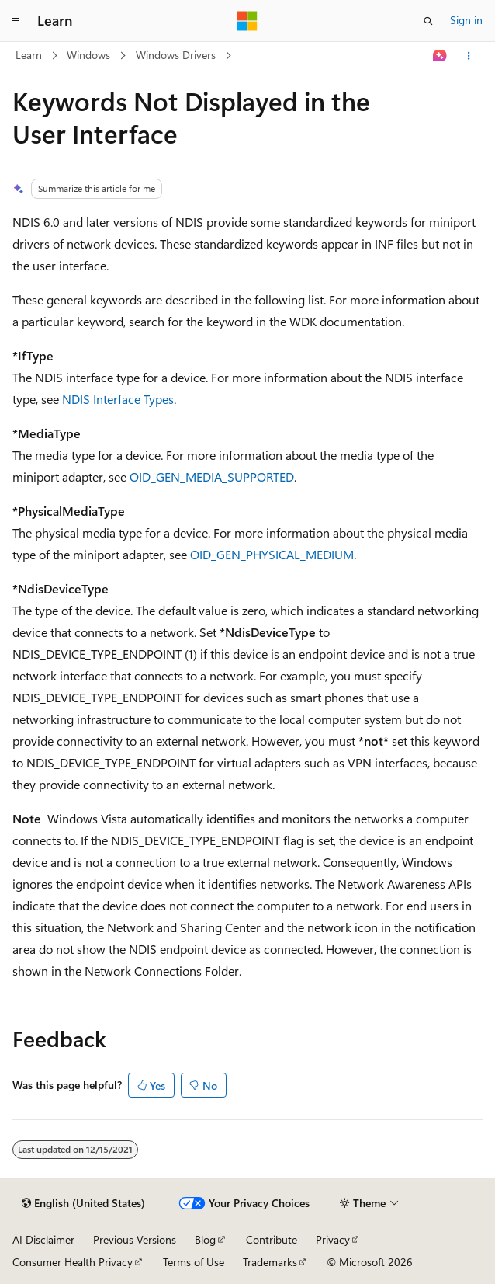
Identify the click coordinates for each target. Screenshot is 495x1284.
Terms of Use (193, 1261)
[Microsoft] (247, 21)
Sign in (466, 19)
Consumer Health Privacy (72, 1261)
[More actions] (469, 55)
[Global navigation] (15, 21)
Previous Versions (134, 1239)
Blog (205, 1239)
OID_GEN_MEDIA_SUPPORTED (212, 476)
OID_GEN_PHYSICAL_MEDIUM (272, 554)
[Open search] (428, 21)
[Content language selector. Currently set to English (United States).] (83, 1203)
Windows (88, 54)
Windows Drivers (176, 54)
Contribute (271, 1239)
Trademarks (270, 1261)
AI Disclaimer (43, 1239)
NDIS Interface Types (118, 399)
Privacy (333, 1239)
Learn (29, 54)
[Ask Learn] (440, 55)
